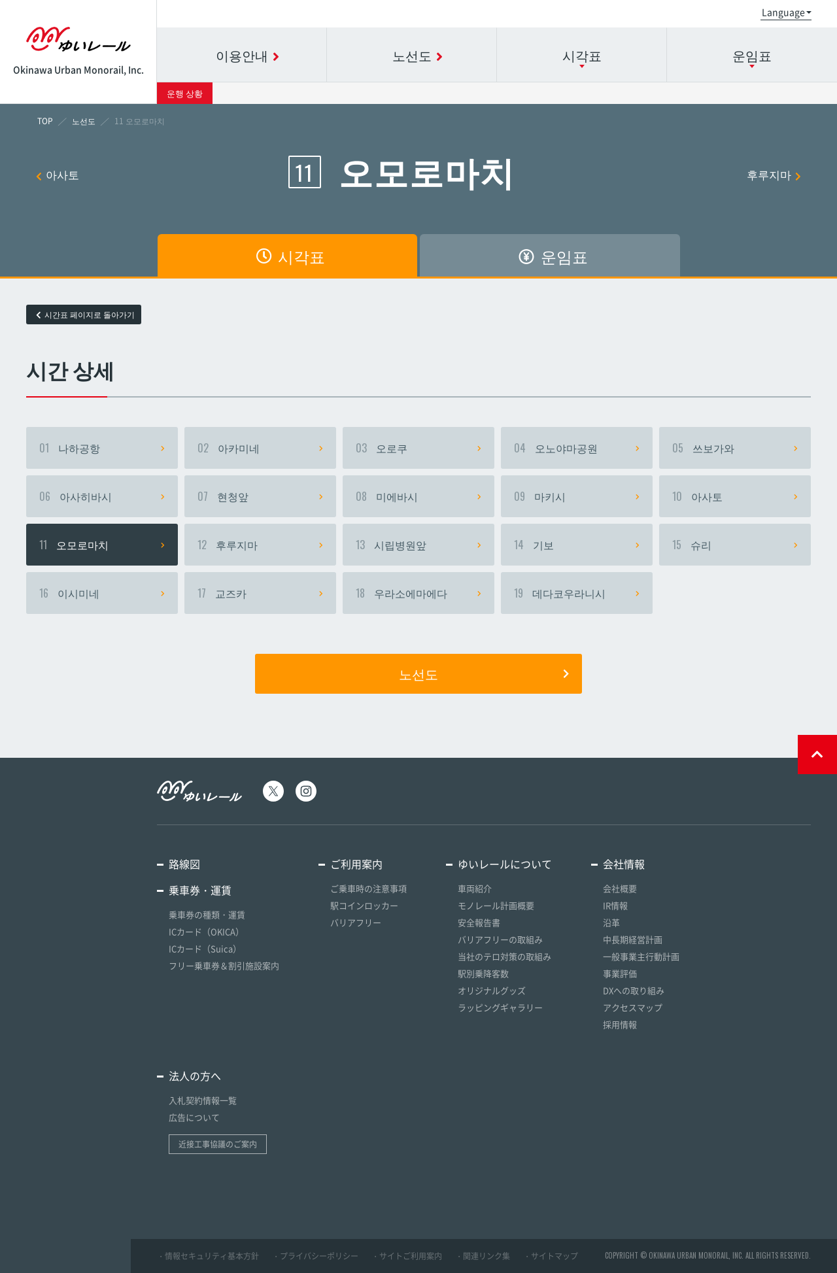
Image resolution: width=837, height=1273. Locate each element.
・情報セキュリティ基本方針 (208, 1256)
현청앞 (260, 496)
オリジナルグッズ (492, 990)
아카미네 (260, 448)
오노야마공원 (577, 448)
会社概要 (620, 888)
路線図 (184, 864)
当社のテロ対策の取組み (504, 956)
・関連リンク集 (482, 1256)
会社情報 (624, 864)
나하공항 (102, 448)
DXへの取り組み (633, 990)
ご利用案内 (356, 864)
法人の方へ (195, 1075)
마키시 (577, 496)
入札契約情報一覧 (203, 1100)
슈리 (735, 544)
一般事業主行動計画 (641, 956)
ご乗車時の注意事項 (368, 888)
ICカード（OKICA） (206, 931)
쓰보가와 (735, 448)
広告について (194, 1117)
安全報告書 (479, 922)
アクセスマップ (632, 1007)
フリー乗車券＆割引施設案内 (224, 965)
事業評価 (620, 973)
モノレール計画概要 (496, 905)
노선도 (484, 673)
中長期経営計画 (632, 939)
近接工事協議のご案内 (218, 1144)
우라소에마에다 (418, 593)
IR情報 (615, 905)
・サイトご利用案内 (406, 1256)
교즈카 (260, 593)
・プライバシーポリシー (315, 1256)
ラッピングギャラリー (500, 1007)
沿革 (611, 922)
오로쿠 (418, 448)
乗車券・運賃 (200, 890)
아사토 (57, 174)
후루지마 (774, 174)
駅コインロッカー (364, 905)
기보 (577, 544)
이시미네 (102, 593)
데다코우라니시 (577, 593)
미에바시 (418, 496)
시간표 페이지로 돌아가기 (85, 314)
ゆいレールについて (505, 864)
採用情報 (620, 1024)
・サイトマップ (550, 1256)
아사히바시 (102, 496)
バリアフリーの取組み (500, 939)
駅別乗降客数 (483, 973)
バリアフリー (355, 922)
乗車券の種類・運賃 (207, 914)
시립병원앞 (418, 544)
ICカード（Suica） (205, 948)
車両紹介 (475, 888)
